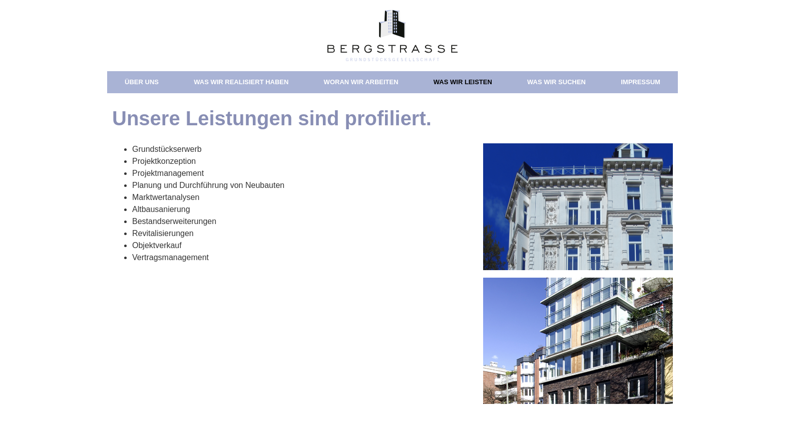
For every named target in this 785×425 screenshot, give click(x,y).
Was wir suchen (556, 82)
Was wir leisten (463, 82)
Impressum (640, 82)
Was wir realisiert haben (241, 82)
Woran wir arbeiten (361, 82)
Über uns (142, 82)
